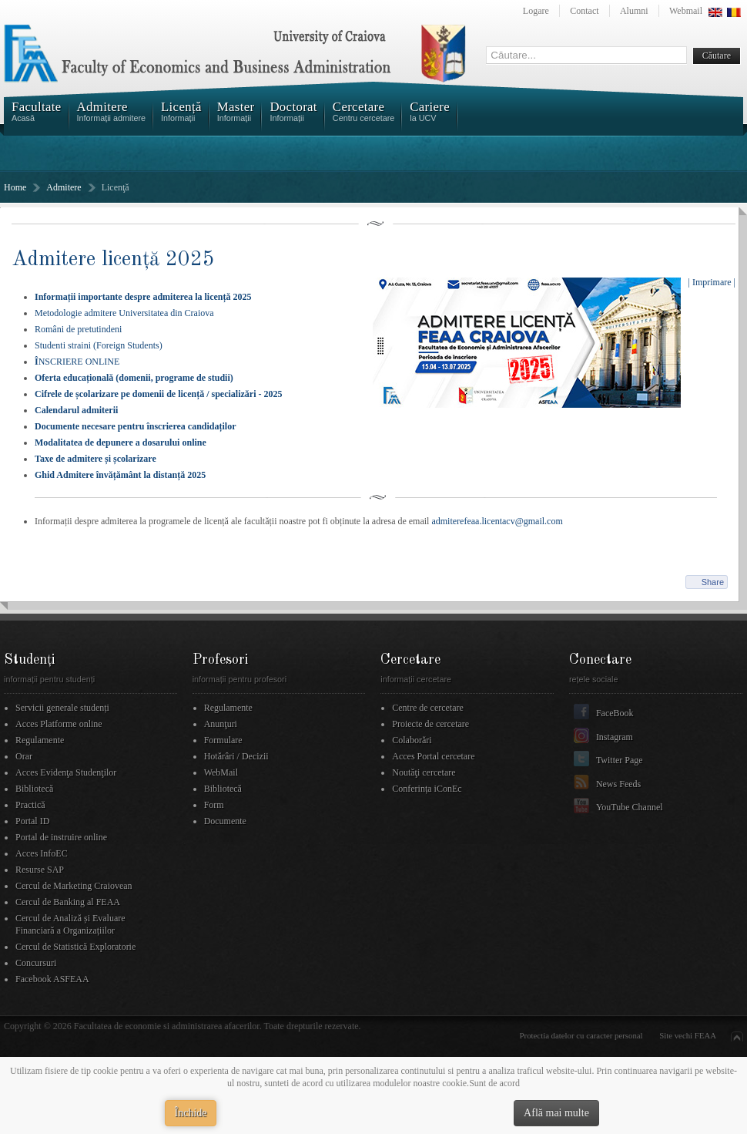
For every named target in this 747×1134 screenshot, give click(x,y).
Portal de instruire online (61, 837)
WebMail (221, 772)
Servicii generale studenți (62, 707)
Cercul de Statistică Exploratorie (75, 946)
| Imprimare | (711, 282)
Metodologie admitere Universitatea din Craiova (124, 313)
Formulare (223, 740)
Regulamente (39, 740)
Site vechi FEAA (687, 1035)
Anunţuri (220, 723)
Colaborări (411, 740)
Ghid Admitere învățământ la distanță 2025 (120, 474)
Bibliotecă (34, 788)
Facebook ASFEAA (52, 979)
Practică (30, 804)
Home (15, 187)
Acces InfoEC (41, 853)
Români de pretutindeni (78, 329)
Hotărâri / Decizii (236, 756)
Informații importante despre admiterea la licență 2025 (143, 296)
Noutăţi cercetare (423, 772)
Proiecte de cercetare (430, 723)
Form (214, 804)
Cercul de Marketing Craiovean (73, 885)
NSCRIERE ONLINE (77, 361)
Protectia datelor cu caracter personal (581, 1035)
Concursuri (35, 962)
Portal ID (32, 821)
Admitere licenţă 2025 (113, 259)
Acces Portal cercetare (433, 756)
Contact (584, 10)
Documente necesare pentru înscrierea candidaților (135, 426)
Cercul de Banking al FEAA (67, 902)
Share (713, 582)
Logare (536, 10)
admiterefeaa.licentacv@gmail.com (496, 521)
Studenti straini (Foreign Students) (98, 345)
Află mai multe (556, 1113)
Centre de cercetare (428, 707)
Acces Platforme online (58, 723)
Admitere (63, 187)
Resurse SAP (39, 869)
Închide (191, 1113)
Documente (225, 821)
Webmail (685, 10)
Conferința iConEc (426, 788)
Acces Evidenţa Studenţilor (65, 772)
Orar (23, 756)
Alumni (634, 10)
